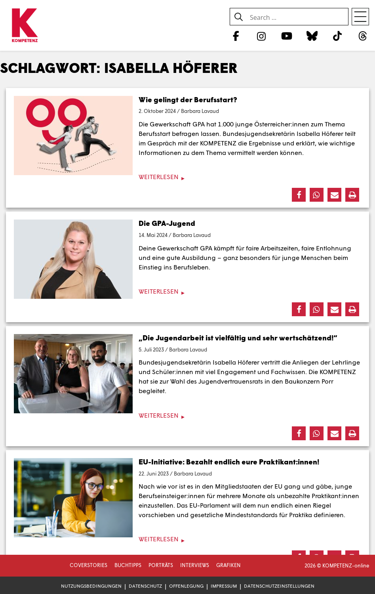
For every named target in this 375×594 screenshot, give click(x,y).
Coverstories (88, 565)
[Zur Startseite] (25, 26)
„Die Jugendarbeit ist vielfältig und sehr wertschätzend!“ (238, 337)
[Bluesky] (312, 36)
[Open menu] (360, 16)
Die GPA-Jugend (167, 223)
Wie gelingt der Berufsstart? (188, 99)
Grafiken (228, 565)
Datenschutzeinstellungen (279, 586)
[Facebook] (236, 36)
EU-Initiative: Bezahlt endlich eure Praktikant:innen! (229, 461)
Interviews (194, 565)
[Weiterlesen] (187, 177)
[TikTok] (337, 36)
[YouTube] (286, 36)
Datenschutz (145, 586)
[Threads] (363, 36)
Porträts (160, 565)
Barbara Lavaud (200, 111)
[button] (299, 195)
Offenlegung (186, 586)
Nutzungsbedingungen (91, 586)
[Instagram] (261, 36)
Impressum (224, 586)
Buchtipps (127, 565)
